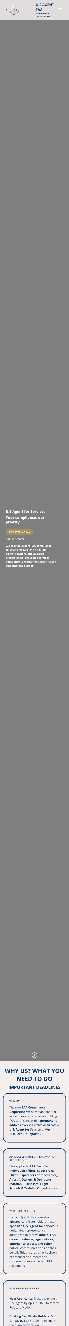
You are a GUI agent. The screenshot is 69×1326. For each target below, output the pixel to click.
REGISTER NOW (19, 532)
